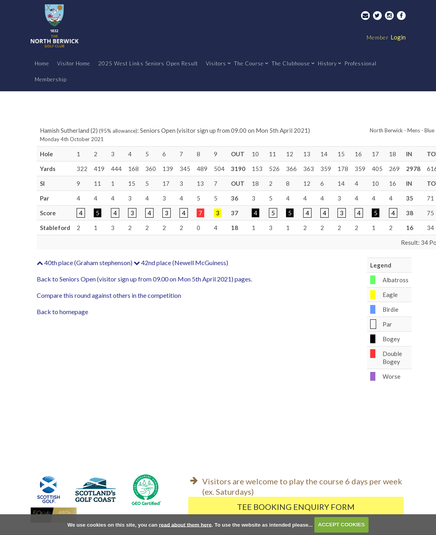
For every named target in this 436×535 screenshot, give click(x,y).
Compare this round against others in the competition (109, 295)
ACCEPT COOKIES (341, 524)
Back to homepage (62, 311)
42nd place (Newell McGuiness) (181, 262)
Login (386, 37)
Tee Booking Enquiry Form (296, 506)
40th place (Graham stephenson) (84, 262)
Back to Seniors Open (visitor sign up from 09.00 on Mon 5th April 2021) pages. (144, 279)
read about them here (185, 524)
